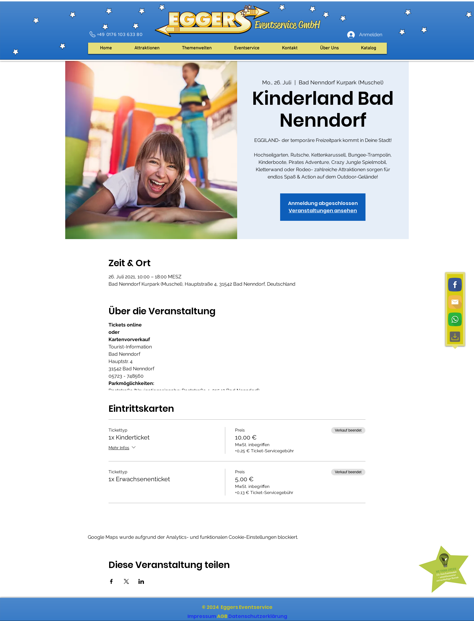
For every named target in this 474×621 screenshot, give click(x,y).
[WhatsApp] (455, 319)
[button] (329, 48)
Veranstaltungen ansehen (323, 210)
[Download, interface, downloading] (455, 337)
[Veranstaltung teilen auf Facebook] (111, 581)
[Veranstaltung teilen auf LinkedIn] (141, 581)
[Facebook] (455, 284)
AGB (222, 616)
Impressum (201, 616)
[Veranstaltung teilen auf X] (126, 581)
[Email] (455, 302)
